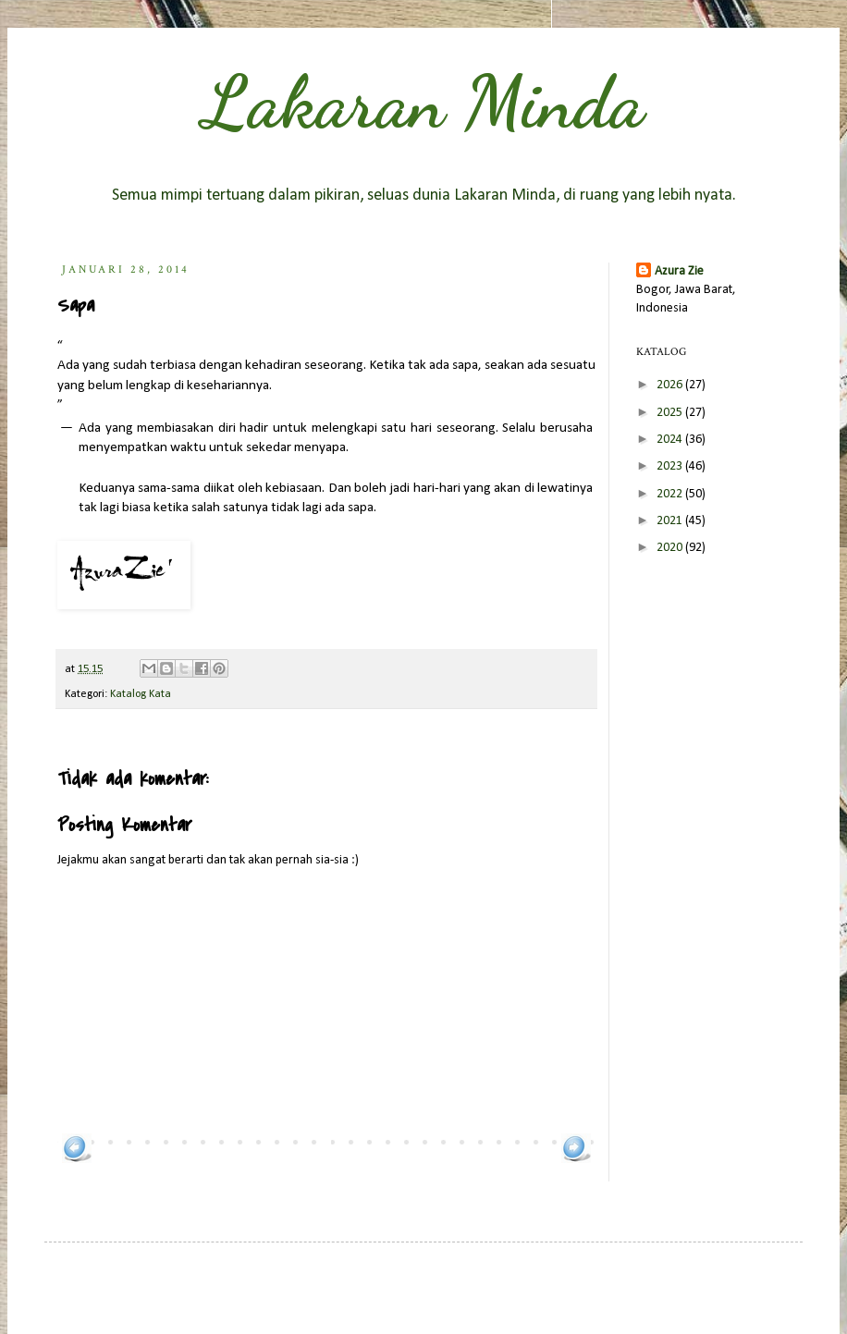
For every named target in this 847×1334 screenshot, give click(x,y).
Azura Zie (679, 271)
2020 (671, 548)
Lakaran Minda (423, 101)
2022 (671, 494)
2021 (671, 521)
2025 (671, 413)
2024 (671, 440)
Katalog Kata (140, 694)
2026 (671, 385)
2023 (671, 466)
